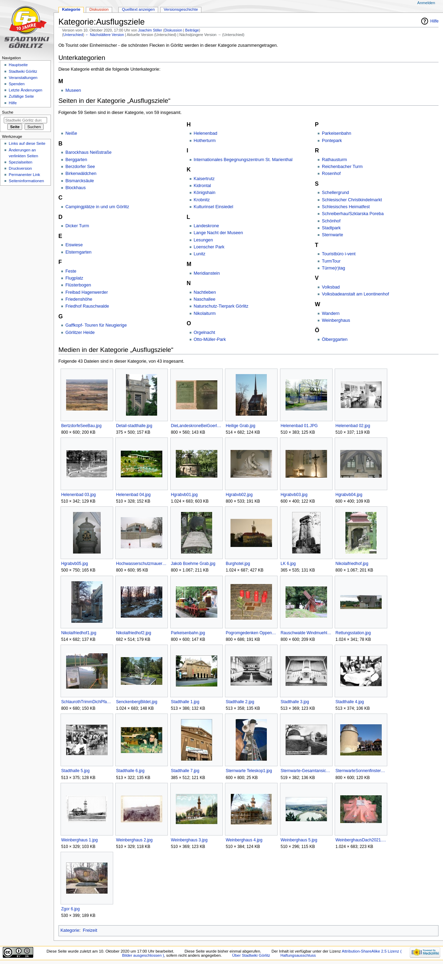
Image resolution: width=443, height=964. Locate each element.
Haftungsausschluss (298, 955)
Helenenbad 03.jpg (78, 494)
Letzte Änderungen (25, 90)
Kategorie (70, 930)
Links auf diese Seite (27, 143)
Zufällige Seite (21, 96)
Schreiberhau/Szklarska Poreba (352, 213)
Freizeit (90, 930)
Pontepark (332, 140)
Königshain (205, 192)
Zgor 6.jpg (70, 908)
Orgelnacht (204, 332)
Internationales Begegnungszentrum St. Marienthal (243, 159)
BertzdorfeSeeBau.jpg (81, 425)
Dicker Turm (77, 225)
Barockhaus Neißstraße (88, 152)
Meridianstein (207, 273)
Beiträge (192, 30)
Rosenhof (331, 173)
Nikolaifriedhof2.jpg (133, 632)
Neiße (71, 133)
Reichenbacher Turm (342, 166)
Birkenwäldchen (81, 173)
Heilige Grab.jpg (240, 425)
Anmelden (426, 3)
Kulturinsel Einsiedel (213, 206)
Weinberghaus (336, 320)
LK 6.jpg (288, 563)
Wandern (331, 313)
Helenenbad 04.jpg (133, 494)
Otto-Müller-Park (210, 339)
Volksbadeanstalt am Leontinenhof (355, 294)
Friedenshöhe (78, 299)
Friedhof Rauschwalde (87, 306)
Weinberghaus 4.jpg (244, 840)
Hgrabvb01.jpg (184, 494)
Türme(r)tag (333, 268)
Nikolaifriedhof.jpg (351, 563)
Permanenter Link (24, 175)
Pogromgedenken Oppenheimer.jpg (251, 632)
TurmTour (331, 261)
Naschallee (205, 299)
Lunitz (200, 253)
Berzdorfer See (80, 166)
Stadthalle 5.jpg (75, 770)
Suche (7, 112)
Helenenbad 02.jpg (352, 425)
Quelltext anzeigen (138, 9)
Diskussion (173, 30)
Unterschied (73, 35)
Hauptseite (18, 65)
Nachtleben (205, 292)
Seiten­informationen (26, 181)
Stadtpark (331, 227)
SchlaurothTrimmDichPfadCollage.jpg (86, 701)
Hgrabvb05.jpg (74, 563)
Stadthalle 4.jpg (349, 701)
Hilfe (434, 21)
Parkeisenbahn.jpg (188, 632)
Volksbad (331, 287)
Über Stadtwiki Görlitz (251, 955)
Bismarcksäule (79, 180)
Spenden (17, 84)
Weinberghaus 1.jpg (79, 840)
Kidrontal (202, 185)
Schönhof (331, 221)
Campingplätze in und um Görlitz (97, 206)
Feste (70, 271)
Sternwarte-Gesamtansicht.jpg (306, 770)
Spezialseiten (20, 162)
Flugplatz (74, 278)
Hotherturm (205, 140)
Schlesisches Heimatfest (346, 206)
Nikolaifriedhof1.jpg (78, 632)
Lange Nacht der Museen (218, 232)
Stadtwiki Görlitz (23, 71)
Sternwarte (332, 234)
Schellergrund (335, 192)
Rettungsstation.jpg (353, 632)
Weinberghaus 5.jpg (299, 840)
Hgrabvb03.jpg (294, 494)
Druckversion (20, 168)
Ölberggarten (334, 339)
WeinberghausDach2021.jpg (360, 840)
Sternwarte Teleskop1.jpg (249, 770)
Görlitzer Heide (80, 332)
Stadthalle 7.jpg (185, 770)
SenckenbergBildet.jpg (136, 701)
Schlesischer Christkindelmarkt (352, 199)
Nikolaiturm (205, 313)
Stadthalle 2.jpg (240, 701)
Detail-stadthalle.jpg (134, 425)
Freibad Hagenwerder (86, 292)
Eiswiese (74, 244)
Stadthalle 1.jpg (185, 701)
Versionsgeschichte (181, 9)
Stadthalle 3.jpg (295, 701)
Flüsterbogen (78, 285)
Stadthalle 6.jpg (130, 770)
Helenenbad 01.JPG (299, 425)
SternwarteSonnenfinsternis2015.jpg (360, 770)
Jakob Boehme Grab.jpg (193, 563)
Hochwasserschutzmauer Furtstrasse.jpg (141, 563)
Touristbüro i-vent (338, 253)
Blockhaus (75, 187)
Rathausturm (334, 159)
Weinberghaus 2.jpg (134, 840)
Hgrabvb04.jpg (348, 494)
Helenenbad (205, 133)
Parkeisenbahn (336, 133)
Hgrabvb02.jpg (239, 494)
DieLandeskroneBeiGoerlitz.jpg (196, 425)
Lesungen (203, 240)
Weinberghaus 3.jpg (189, 840)
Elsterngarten (78, 252)
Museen (73, 90)
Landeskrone (206, 225)
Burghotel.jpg (238, 563)
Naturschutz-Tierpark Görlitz (221, 306)
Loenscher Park (209, 247)
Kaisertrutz (204, 178)
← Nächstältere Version (104, 35)
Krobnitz (202, 199)
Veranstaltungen (23, 78)
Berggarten (76, 159)
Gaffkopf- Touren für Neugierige (96, 325)
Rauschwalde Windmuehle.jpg (306, 632)
